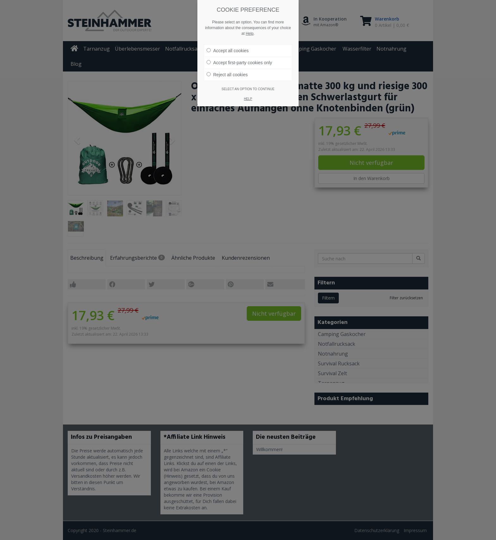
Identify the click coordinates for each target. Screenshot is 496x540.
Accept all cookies (228, 43)
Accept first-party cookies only (239, 55)
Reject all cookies (227, 67)
